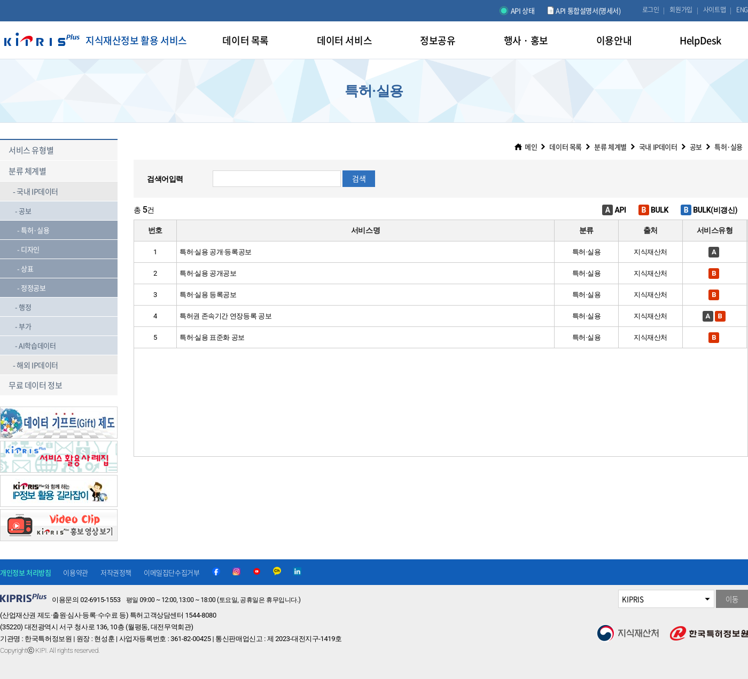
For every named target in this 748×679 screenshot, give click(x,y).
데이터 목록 (565, 147)
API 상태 (523, 10)
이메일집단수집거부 (171, 572)
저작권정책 (115, 572)
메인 (531, 147)
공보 (696, 147)
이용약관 (75, 572)
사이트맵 (714, 9)
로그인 (650, 9)
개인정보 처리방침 (25, 572)
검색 (358, 178)
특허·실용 (728, 147)
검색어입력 (165, 179)
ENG (742, 9)
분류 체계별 (610, 147)
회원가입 (680, 9)
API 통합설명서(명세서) (588, 10)
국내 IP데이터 (658, 147)
